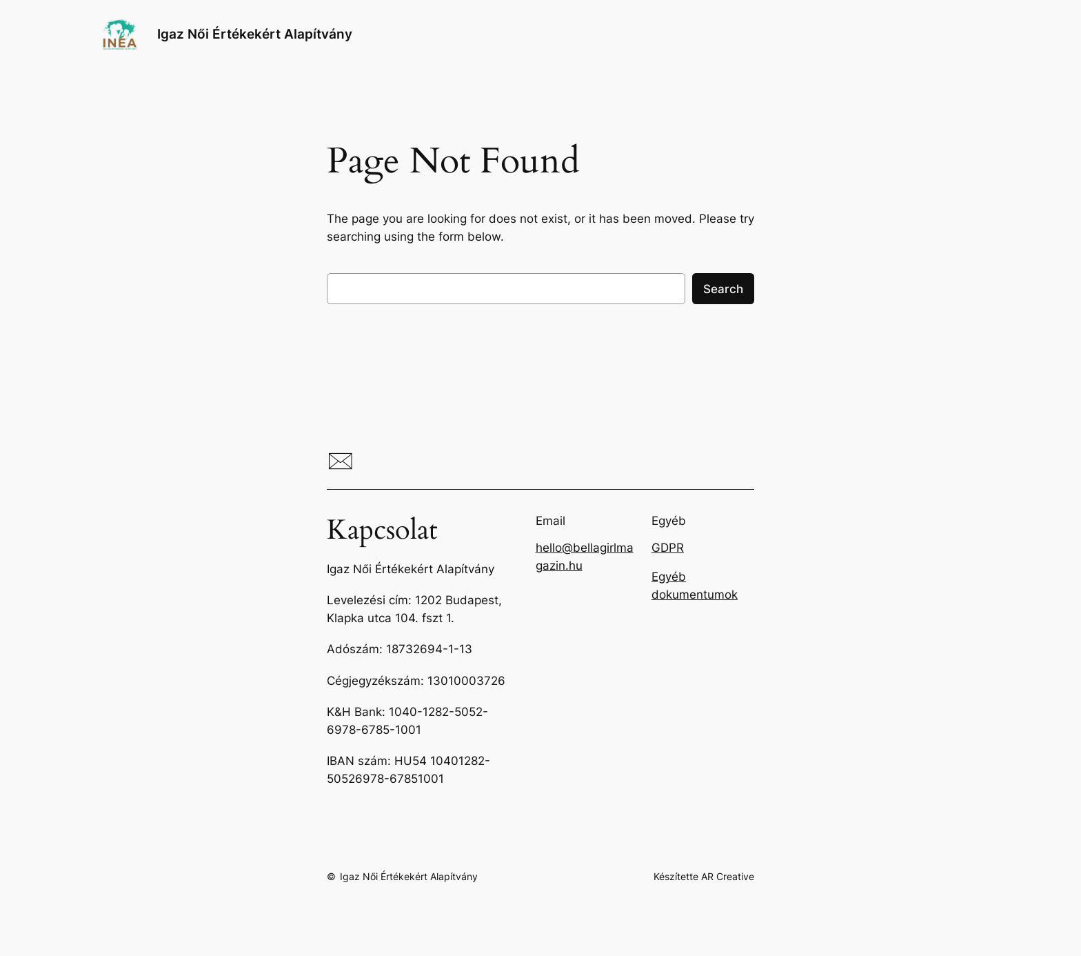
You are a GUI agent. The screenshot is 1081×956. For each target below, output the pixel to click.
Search (723, 289)
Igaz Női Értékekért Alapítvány (254, 34)
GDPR (667, 548)
